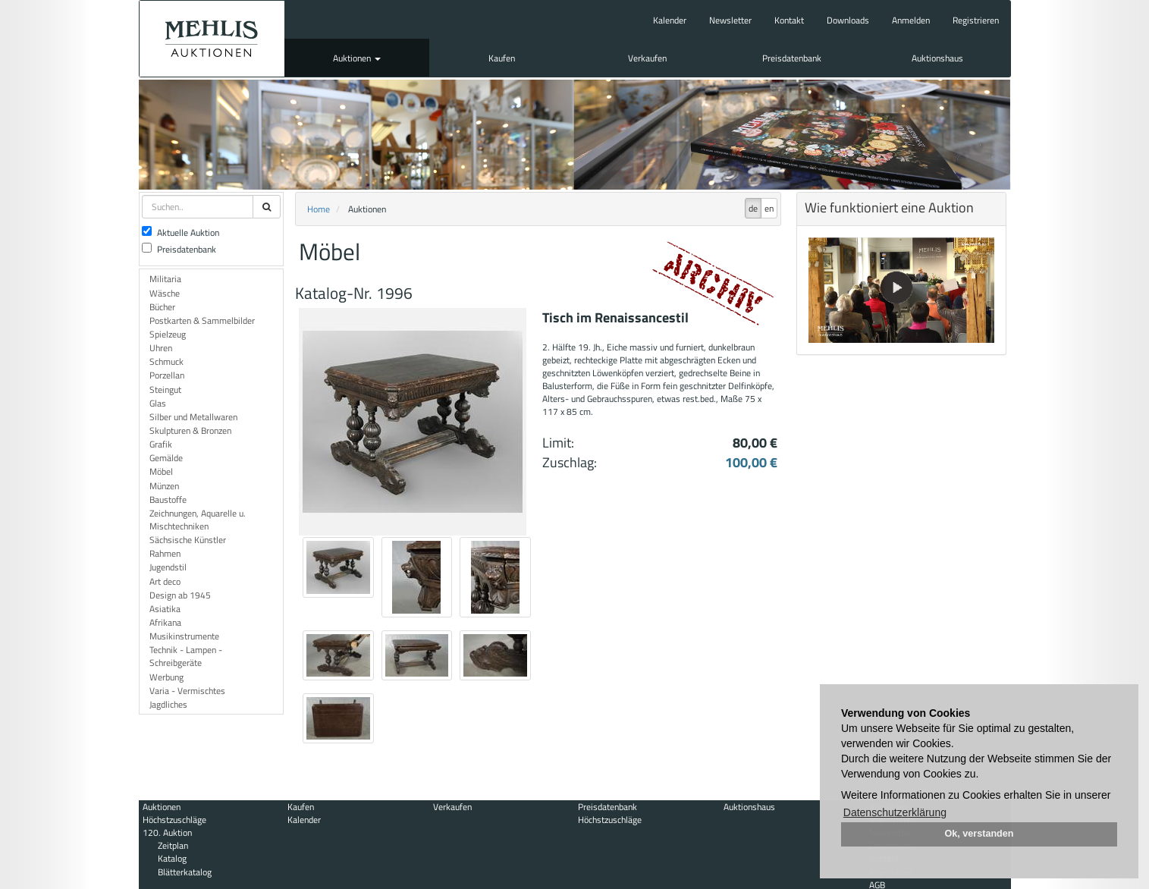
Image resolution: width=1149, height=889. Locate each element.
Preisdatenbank (791, 58)
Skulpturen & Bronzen (190, 430)
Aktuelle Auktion (180, 232)
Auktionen (357, 58)
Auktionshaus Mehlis (212, 39)
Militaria (165, 279)
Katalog (172, 858)
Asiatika (165, 609)
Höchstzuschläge (174, 819)
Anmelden (911, 20)
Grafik (160, 444)
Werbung (166, 677)
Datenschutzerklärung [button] (895, 812)
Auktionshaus (937, 58)
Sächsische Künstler (187, 539)
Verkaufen (647, 58)
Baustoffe (168, 499)
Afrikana (165, 622)
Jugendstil (168, 567)
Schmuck (166, 361)
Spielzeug (167, 334)
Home (318, 209)
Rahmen (165, 553)
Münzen (164, 486)
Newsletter (730, 20)
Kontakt (789, 20)
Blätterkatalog (185, 872)
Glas (157, 403)
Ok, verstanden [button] (979, 833)
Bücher (162, 307)
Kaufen (501, 58)
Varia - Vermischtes (187, 690)
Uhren (160, 348)
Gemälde (166, 458)
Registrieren (976, 20)
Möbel (161, 471)
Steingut (165, 389)
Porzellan (166, 375)
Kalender (669, 20)
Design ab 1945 (180, 595)
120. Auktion (167, 832)
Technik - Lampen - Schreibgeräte (185, 656)
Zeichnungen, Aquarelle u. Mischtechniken (197, 519)
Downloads (848, 20)
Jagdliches (168, 704)
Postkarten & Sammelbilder (202, 320)
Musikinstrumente (184, 636)
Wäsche (164, 293)
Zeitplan (173, 845)
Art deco (165, 581)
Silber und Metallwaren (193, 417)
